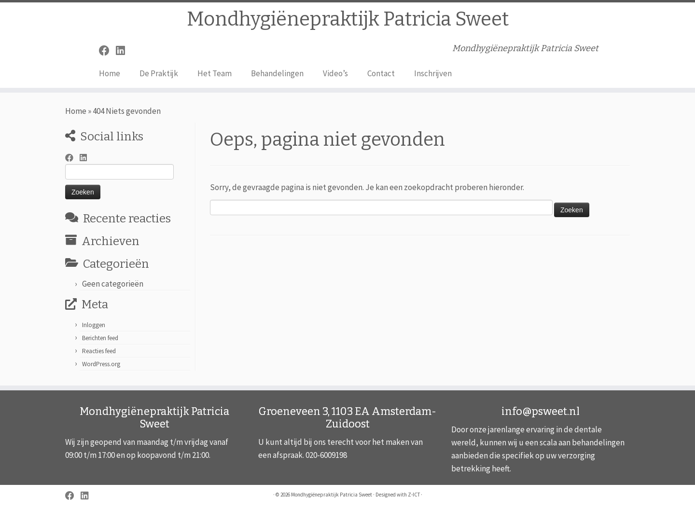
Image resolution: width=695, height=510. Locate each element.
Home (109, 73)
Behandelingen (277, 73)
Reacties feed (99, 351)
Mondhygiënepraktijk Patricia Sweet (348, 19)
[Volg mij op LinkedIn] (123, 50)
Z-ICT (414, 494)
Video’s (335, 73)
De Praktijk (158, 73)
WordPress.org (101, 364)
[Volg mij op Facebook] (107, 50)
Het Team (214, 73)
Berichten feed (100, 338)
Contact (381, 73)
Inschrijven (433, 73)
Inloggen (93, 325)
